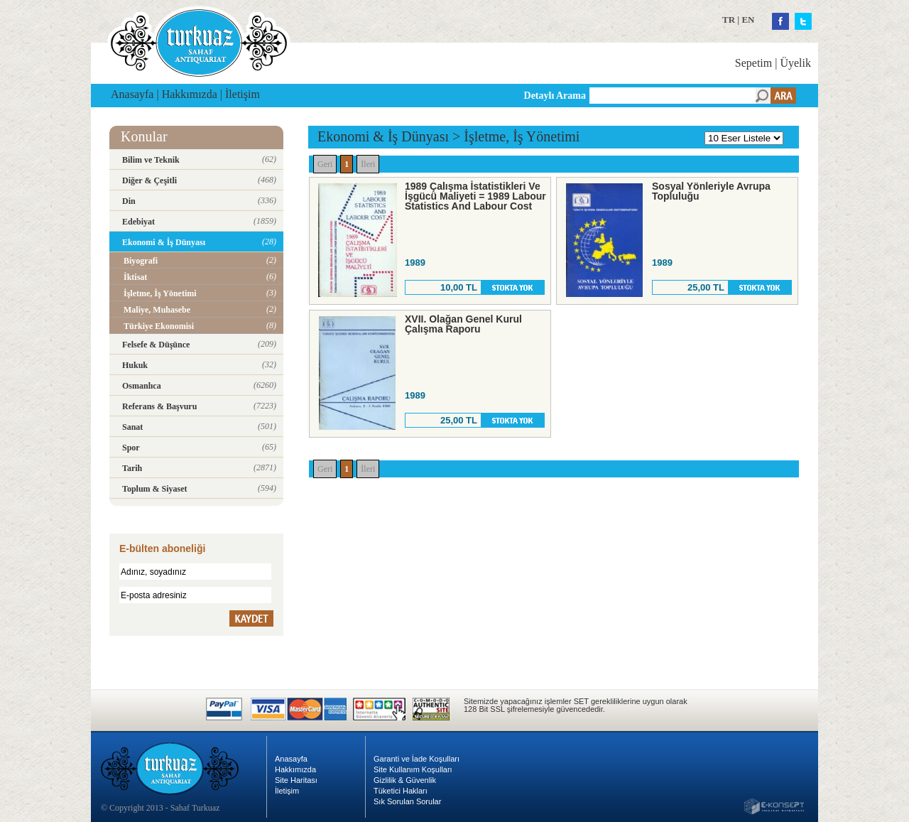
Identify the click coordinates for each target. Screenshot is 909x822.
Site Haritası (296, 780)
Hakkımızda (189, 94)
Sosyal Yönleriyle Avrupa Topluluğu (711, 191)
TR (728, 19)
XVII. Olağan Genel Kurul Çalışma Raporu (463, 324)
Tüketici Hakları (401, 790)
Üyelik (795, 63)
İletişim (242, 94)
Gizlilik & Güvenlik (405, 780)
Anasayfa (132, 94)
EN (747, 19)
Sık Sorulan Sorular (407, 801)
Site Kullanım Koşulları (413, 769)
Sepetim (753, 63)
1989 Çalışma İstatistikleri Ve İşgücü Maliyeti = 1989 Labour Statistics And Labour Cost (475, 196)
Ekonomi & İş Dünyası (383, 136)
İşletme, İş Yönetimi (521, 136)
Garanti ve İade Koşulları (416, 759)
